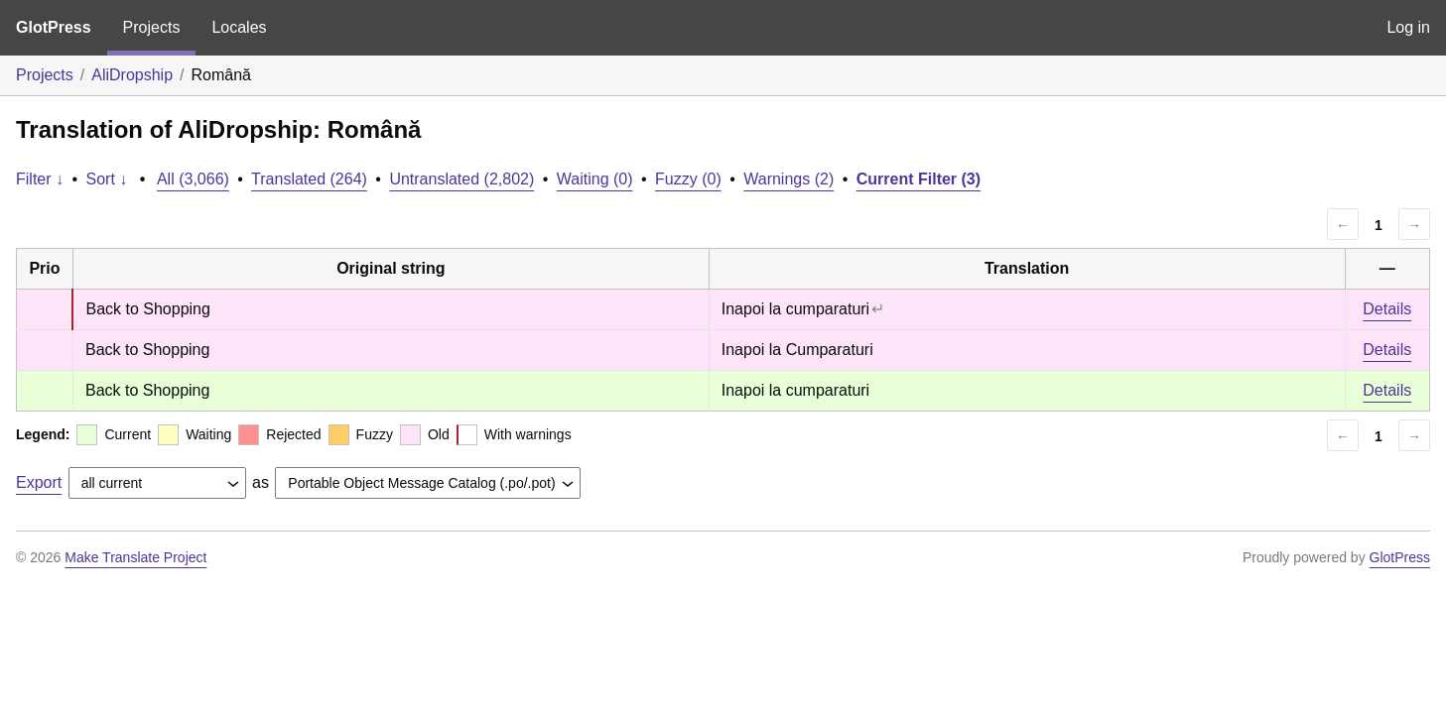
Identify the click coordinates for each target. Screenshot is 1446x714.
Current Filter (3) (918, 179)
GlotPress (53, 27)
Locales (238, 27)
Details (1387, 308)
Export (39, 482)
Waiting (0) (595, 179)
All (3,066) (193, 179)
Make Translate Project (135, 557)
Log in (1408, 27)
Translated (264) (309, 179)
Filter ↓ (40, 179)
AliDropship (132, 74)
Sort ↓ (107, 179)
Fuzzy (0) (688, 179)
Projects (152, 27)
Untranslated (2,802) (461, 179)
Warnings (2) (788, 179)
